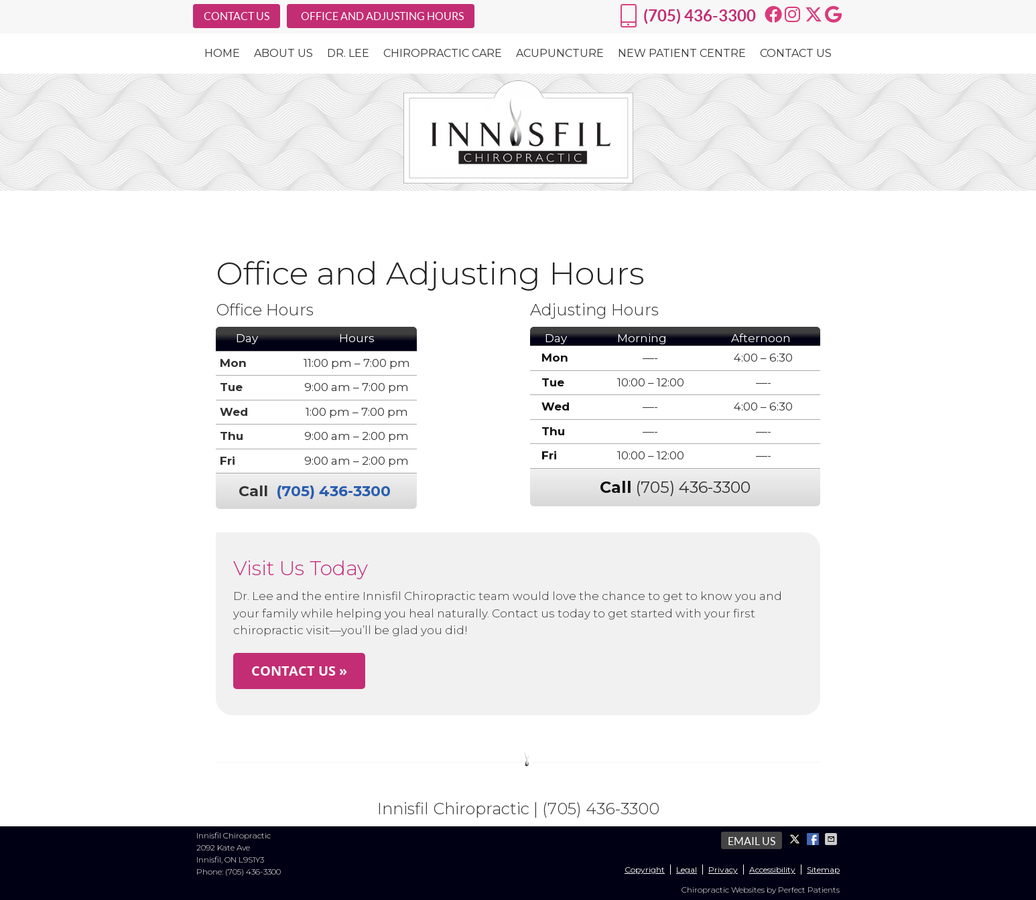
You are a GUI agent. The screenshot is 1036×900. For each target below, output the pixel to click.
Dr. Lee (348, 53)
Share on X (796, 839)
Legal (686, 870)
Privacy (723, 870)
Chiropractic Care (442, 53)
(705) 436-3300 (699, 16)
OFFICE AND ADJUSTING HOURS (382, 16)
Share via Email (832, 839)
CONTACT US (236, 16)
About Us (283, 53)
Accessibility (772, 870)
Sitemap (823, 870)
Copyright (645, 870)
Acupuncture (560, 53)
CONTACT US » (299, 671)
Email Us (751, 841)
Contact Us (796, 53)
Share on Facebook (814, 839)
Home (222, 53)
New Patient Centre (682, 53)
